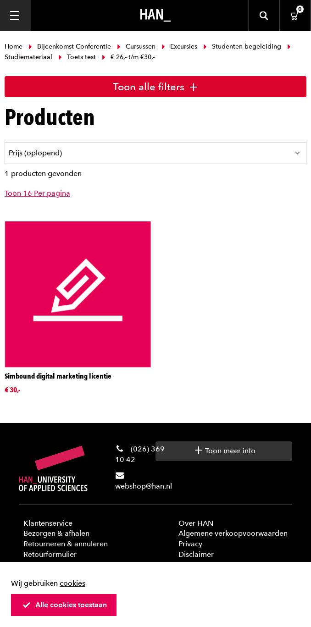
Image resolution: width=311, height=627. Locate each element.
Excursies (179, 46)
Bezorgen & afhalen (56, 533)
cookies (72, 583)
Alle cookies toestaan (64, 604)
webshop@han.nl (143, 486)
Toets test (77, 57)
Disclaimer (196, 554)
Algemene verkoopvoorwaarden (233, 533)
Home (14, 46)
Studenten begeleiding (242, 46)
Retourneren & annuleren (65, 543)
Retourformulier (50, 554)
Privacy (190, 543)
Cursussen (136, 46)
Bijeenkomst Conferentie (70, 46)
